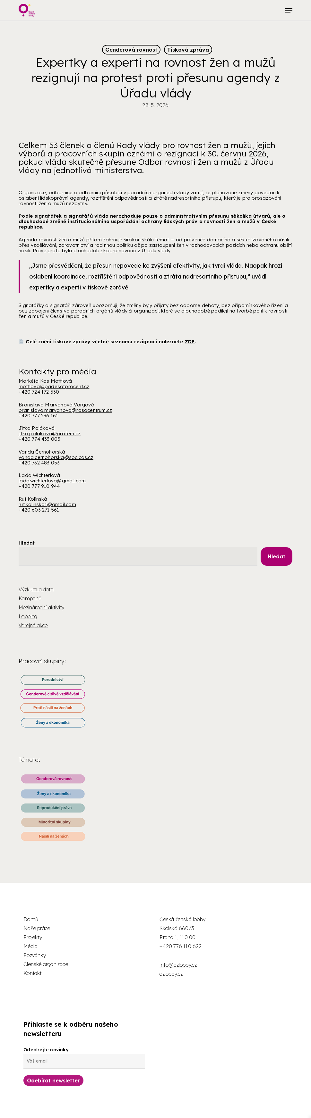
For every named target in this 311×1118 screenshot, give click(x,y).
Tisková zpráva (188, 49)
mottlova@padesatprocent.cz (54, 386)
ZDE (190, 341)
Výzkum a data (36, 589)
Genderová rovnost (131, 49)
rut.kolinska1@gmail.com (47, 504)
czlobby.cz (171, 974)
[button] (288, 10)
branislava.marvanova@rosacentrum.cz (65, 410)
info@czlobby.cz (178, 965)
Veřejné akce (33, 625)
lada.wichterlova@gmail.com (52, 481)
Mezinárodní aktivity (41, 607)
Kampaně (30, 598)
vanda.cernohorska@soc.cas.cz (56, 457)
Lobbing (28, 616)
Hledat (27, 543)
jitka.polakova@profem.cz (50, 433)
